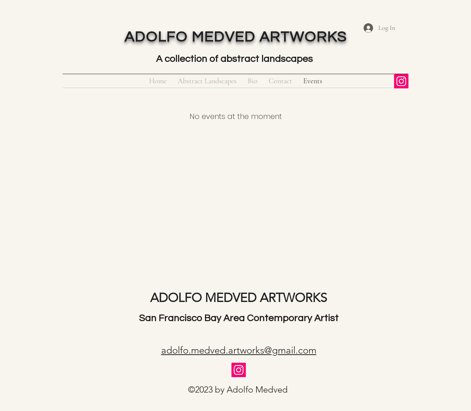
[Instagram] (401, 81)
